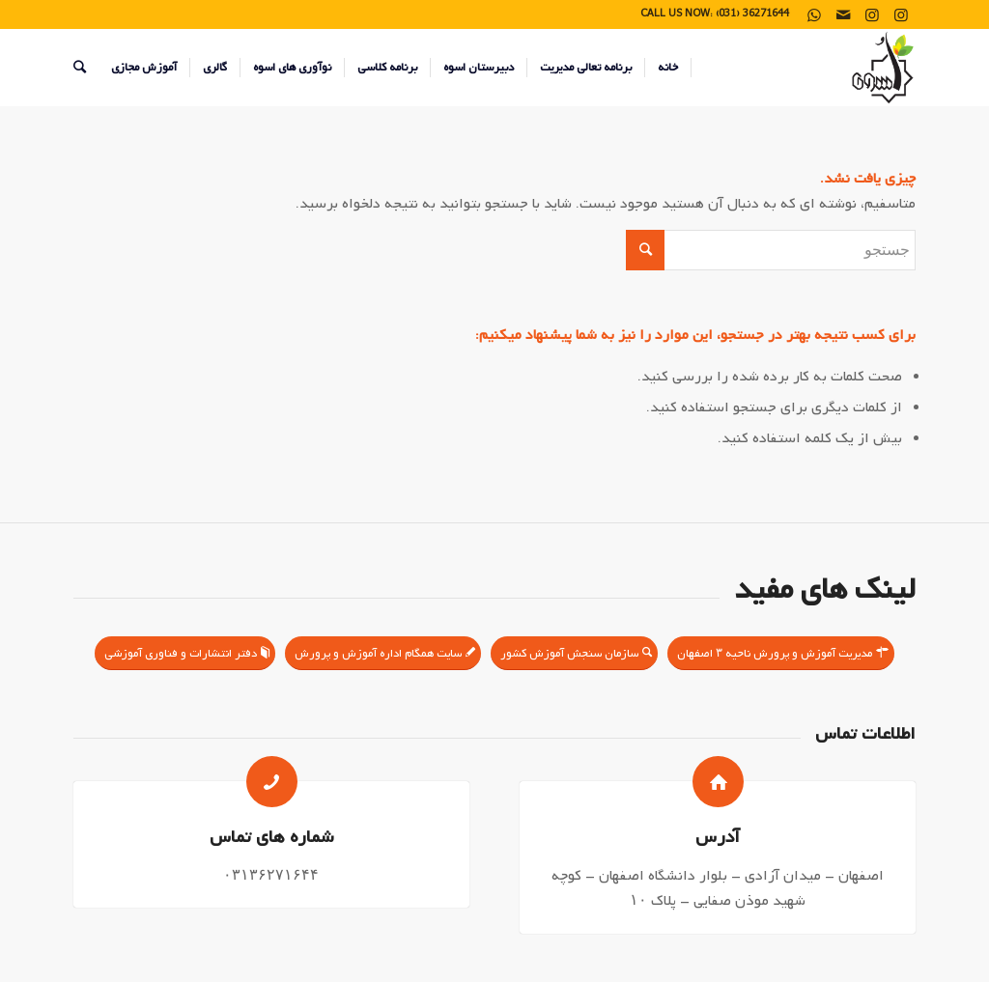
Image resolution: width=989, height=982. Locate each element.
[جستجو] (80, 67)
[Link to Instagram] (901, 14)
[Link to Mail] (843, 14)
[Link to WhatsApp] (814, 14)
